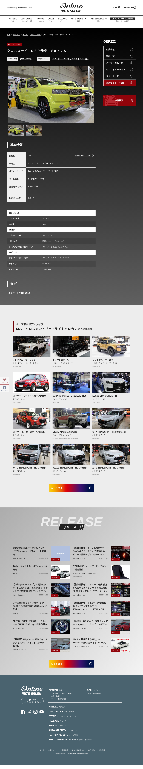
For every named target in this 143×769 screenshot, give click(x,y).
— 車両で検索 (54, 700)
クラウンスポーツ (61, 360)
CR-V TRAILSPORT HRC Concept (108, 432)
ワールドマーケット (81, 648)
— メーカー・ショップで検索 (60, 697)
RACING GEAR (79, 630)
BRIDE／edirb (19, 560)
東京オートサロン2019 (19, 293)
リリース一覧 (112, 76)
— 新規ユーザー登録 (94, 697)
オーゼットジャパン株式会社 (85, 575)
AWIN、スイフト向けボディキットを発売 (30, 569)
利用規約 (91, 754)
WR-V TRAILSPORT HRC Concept (29, 468)
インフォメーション (115, 69)
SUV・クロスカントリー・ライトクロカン (70, 59)
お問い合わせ (53, 754)
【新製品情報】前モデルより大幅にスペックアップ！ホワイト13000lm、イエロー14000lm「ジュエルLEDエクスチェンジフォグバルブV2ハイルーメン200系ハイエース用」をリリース (89, 608)
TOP (8, 35)
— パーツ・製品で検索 (57, 702)
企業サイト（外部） (115, 83)
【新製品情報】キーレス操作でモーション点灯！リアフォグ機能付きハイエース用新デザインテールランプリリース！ (89, 553)
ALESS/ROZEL (19, 630)
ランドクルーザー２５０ (24, 360)
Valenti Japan (79, 560)
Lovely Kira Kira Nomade (65, 432)
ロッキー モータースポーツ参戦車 (29, 396)
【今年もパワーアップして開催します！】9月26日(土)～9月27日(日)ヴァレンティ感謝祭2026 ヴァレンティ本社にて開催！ (30, 590)
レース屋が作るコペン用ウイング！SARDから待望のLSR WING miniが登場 (30, 608)
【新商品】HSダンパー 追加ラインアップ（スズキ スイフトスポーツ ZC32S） (30, 644)
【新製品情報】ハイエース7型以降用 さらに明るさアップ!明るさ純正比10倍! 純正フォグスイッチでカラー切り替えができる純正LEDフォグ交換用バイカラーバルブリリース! (90, 590)
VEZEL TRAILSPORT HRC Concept (70, 468)
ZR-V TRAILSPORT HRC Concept (108, 468)
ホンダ (25, 35)
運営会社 (65, 754)
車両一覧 (110, 56)
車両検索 (16, 35)
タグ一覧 (41, 754)
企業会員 (102, 754)
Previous (13, 95)
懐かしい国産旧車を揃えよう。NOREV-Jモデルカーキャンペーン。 (90, 643)
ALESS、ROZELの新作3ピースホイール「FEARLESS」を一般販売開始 (30, 624)
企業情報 (110, 49)
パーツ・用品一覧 (114, 63)
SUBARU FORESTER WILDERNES (70, 396)
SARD (15, 615)
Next (89, 95)
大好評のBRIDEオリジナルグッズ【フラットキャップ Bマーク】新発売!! (29, 553)
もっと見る (59, 489)
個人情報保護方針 (78, 754)
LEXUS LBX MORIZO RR (104, 396)
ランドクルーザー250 (102, 360)
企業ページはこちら (83, 156)
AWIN (15, 575)
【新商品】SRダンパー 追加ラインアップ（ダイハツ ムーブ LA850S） (90, 624)
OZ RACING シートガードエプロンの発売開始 (89, 569)
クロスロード (35, 35)
